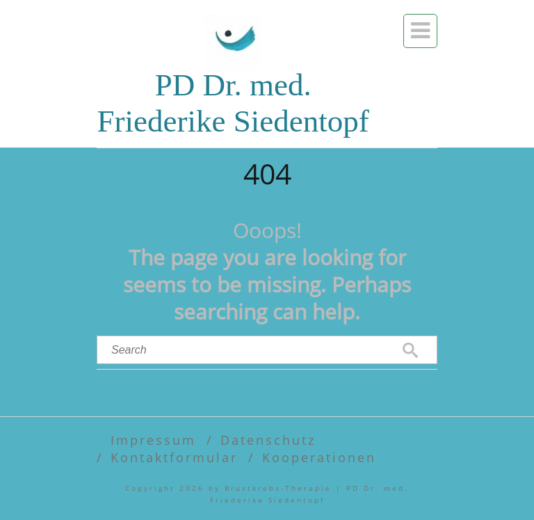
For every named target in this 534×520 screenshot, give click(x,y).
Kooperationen (319, 457)
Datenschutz (268, 439)
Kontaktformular (174, 457)
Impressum (153, 439)
